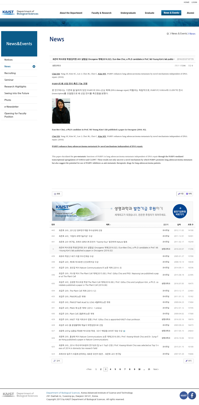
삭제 (188, 194)
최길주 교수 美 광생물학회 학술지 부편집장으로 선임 (81, 325)
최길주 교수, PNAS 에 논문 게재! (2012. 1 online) (80, 308)
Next (156, 369)
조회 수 (190, 225)
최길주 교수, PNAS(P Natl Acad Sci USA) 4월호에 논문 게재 (84, 302)
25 (149, 369)
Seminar (8, 80)
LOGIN (194, 2)
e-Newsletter (11, 107)
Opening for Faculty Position (15, 115)
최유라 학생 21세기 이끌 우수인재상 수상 (76, 256)
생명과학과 (56, 66)
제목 (108, 225)
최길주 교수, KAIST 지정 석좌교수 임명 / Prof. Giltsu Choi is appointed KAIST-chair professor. (100, 320)
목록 (57, 194)
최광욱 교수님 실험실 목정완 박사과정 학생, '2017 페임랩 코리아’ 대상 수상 (91, 331)
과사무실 (165, 230)
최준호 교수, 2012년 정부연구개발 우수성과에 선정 (80, 230)
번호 (53, 225)
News (7, 66)
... (144, 369)
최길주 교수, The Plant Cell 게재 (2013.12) (77, 291)
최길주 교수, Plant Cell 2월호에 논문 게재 (76, 314)
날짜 (179, 225)
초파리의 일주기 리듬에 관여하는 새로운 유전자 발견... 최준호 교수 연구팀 (90, 354)
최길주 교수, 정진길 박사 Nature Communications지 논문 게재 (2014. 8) (90, 268)
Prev (88, 369)
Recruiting (10, 73)
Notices (8, 60)
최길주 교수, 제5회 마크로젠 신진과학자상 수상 (79, 262)
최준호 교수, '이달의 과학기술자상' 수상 (75, 236)
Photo (7, 100)
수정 (180, 194)
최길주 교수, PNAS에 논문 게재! (72, 297)
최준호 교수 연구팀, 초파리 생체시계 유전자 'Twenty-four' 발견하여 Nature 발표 (93, 242)
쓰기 (188, 360)
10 (139, 369)
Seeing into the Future (16, 93)
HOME (186, 2)
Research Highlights (15, 86)
